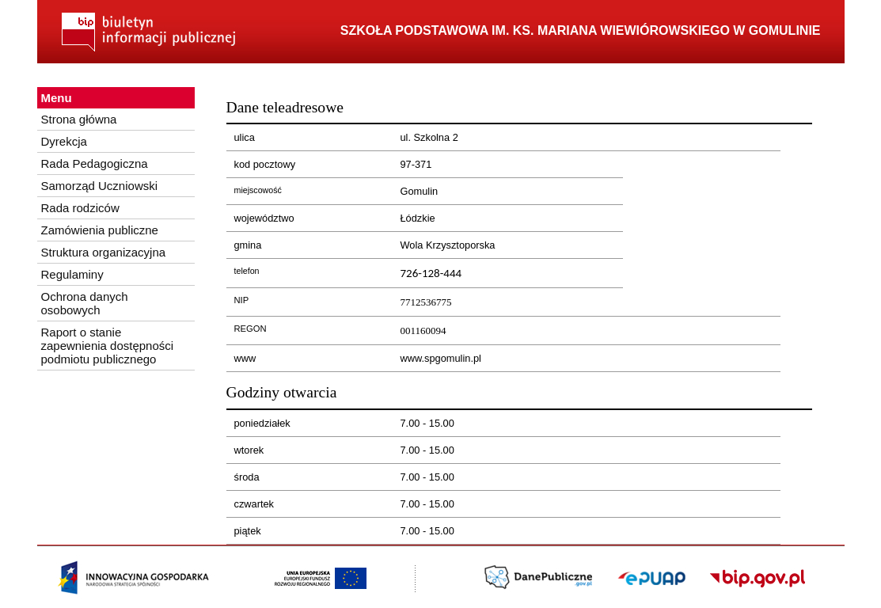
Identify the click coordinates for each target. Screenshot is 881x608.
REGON (250, 328)
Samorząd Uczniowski (99, 185)
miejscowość (258, 190)
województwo (264, 218)
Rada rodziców (80, 208)
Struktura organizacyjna (103, 252)
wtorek (249, 450)
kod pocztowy (265, 164)
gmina (248, 245)
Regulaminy (72, 274)
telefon (247, 271)
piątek (247, 531)
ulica (244, 137)
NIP (241, 300)
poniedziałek (262, 423)
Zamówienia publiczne (99, 230)
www (245, 358)
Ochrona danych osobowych (84, 303)
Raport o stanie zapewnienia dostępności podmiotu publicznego (107, 345)
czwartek (254, 504)
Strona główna (79, 119)
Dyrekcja (64, 141)
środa (247, 477)
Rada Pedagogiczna (94, 163)
